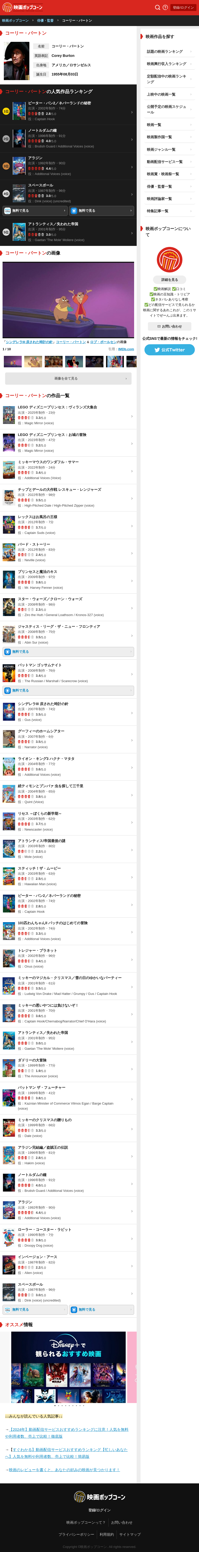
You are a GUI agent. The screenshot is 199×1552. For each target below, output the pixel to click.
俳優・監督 (45, 20)
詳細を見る (169, 280)
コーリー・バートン (71, 342)
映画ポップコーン (15, 20)
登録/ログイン (183, 7)
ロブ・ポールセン (103, 342)
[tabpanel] (68, 1367)
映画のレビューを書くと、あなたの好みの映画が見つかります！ (64, 1470)
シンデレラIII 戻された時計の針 (29, 342)
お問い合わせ (169, 326)
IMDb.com (126, 349)
